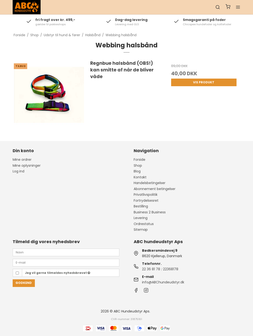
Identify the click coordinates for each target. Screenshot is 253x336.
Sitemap (141, 229)
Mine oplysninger (27, 165)
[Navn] (66, 252)
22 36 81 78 (151, 269)
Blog (137, 171)
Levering (141, 218)
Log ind (18, 171)
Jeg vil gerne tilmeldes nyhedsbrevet (57, 273)
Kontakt (140, 177)
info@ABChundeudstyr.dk (163, 282)
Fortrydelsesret (146, 200)
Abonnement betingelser (154, 188)
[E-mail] (66, 262)
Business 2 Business (150, 212)
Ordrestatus (144, 223)
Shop (138, 165)
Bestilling (141, 206)
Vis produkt (203, 82)
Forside (139, 159)
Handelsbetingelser (149, 183)
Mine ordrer (22, 159)
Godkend (24, 283)
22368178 (170, 269)
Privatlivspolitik (146, 194)
